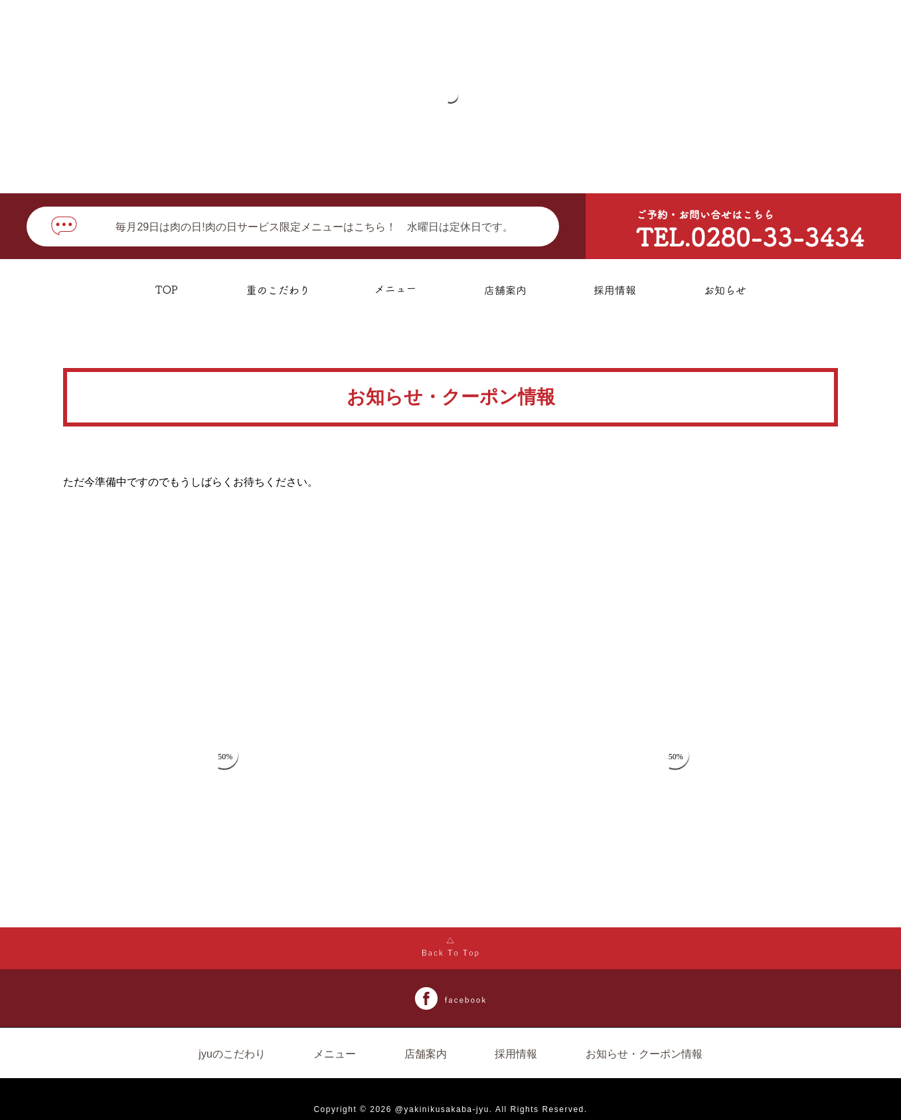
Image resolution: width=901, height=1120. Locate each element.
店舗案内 (425, 1054)
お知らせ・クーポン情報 (644, 1054)
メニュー (334, 1054)
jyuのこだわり (232, 1054)
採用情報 (516, 1054)
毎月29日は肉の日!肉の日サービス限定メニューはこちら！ (256, 227)
